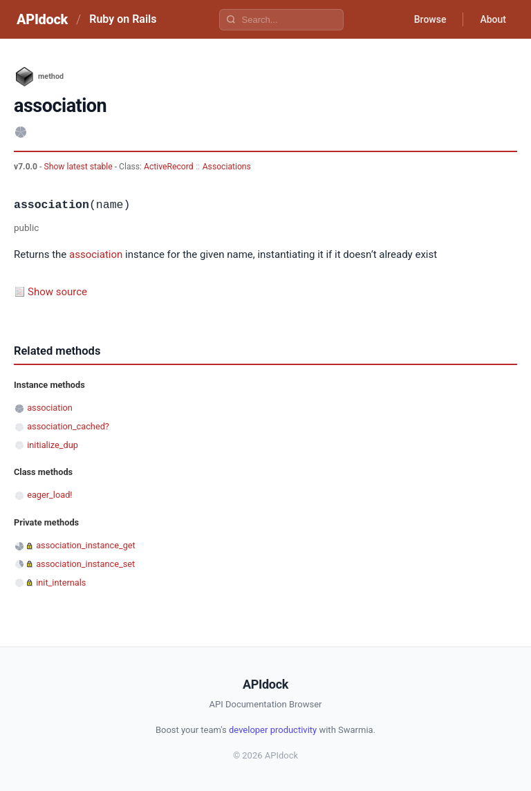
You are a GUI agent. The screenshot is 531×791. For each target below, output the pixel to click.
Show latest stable (79, 166)
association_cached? (68, 426)
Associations (227, 166)
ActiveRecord (169, 166)
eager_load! (49, 495)
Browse (430, 19)
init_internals (61, 582)
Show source (57, 292)
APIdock (42, 19)
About (493, 19)
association (95, 254)
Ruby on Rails (122, 19)
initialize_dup (52, 445)
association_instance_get (86, 545)
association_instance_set (85, 564)
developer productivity (273, 730)
